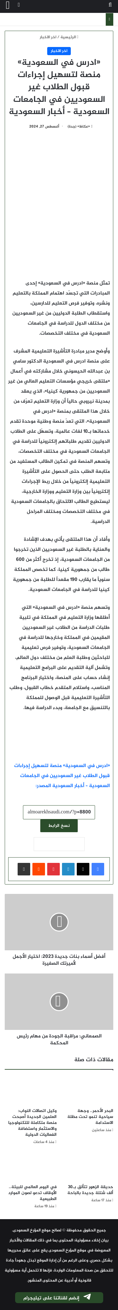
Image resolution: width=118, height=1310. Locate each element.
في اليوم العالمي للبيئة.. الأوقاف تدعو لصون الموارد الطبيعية (32, 1193)
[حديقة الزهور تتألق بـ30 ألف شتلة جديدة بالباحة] (88, 1166)
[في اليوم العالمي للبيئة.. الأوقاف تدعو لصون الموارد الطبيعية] (31, 1166)
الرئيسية (69, 37)
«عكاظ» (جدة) (79, 126)
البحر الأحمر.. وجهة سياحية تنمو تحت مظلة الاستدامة (90, 1116)
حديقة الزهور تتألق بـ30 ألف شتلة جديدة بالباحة (90, 1190)
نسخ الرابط (59, 825)
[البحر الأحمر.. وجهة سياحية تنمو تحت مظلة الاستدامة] (88, 1090)
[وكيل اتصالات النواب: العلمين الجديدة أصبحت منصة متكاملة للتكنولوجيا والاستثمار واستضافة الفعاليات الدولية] (31, 1090)
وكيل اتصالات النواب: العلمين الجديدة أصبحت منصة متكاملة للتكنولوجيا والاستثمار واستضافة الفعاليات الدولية (32, 1122)
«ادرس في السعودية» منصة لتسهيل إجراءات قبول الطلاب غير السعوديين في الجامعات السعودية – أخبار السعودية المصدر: (62, 776)
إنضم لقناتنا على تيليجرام (57, 1298)
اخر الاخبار (48, 37)
